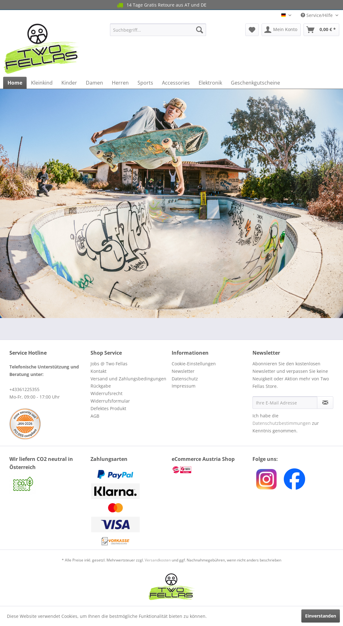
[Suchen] (199, 29)
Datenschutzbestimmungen (281, 423)
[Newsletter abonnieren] (325, 402)
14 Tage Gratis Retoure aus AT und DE (161, 5)
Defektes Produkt (108, 408)
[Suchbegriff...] (158, 29)
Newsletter (183, 371)
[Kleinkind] (42, 83)
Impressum (183, 386)
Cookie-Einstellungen (194, 364)
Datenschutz (185, 379)
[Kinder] (69, 83)
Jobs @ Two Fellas (109, 364)
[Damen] (94, 83)
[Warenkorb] (321, 29)
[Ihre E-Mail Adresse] (284, 402)
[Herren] (120, 83)
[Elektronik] (210, 83)
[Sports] (145, 83)
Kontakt (99, 371)
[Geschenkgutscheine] (255, 83)
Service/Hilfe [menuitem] (317, 15)
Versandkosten (158, 560)
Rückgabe (101, 386)
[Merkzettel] (252, 29)
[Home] (15, 83)
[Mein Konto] (281, 29)
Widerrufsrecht (106, 393)
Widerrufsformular (110, 401)
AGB (95, 416)
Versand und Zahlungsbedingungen (128, 379)
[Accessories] (176, 83)
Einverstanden (320, 616)
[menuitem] (158, 29)
